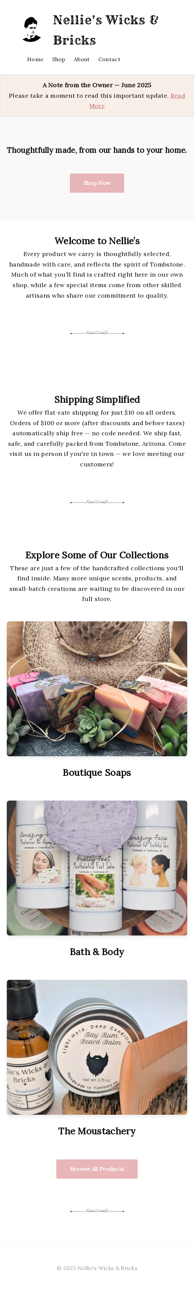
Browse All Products (97, 1168)
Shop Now (97, 183)
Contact (109, 59)
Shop (58, 59)
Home (35, 59)
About (82, 59)
